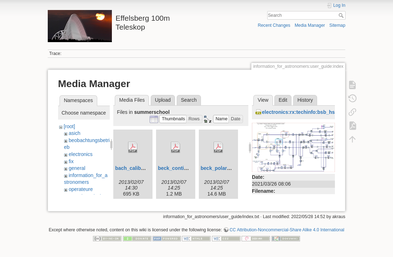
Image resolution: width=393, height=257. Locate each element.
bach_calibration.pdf (139, 168)
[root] (69, 126)
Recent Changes (274, 25)
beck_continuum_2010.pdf (189, 168)
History (305, 100)
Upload (163, 100)
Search (341, 15)
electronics (81, 154)
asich (75, 133)
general (77, 168)
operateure (81, 189)
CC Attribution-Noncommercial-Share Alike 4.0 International (286, 229)
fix (71, 161)
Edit (283, 100)
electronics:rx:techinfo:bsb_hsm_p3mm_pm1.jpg (320, 112)
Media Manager (310, 25)
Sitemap (337, 25)
